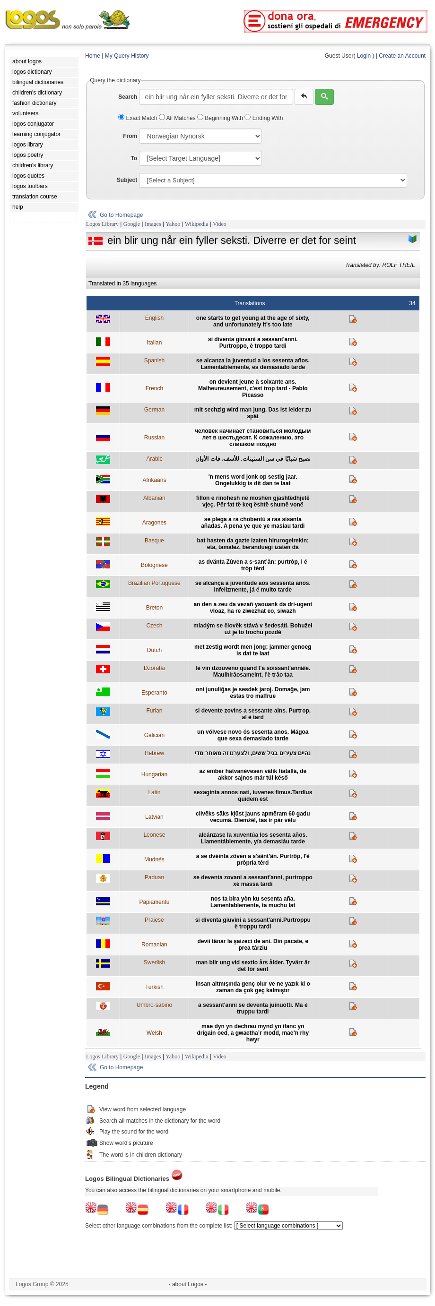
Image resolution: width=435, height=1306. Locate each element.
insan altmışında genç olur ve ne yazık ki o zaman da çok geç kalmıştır (253, 987)
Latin (154, 792)
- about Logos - (188, 1284)
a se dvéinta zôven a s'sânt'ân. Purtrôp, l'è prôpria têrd (253, 859)
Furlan (154, 710)
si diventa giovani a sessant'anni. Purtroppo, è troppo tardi (253, 342)
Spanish (154, 360)
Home (92, 55)
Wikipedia (197, 224)
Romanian (154, 944)
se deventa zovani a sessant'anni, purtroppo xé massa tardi (253, 880)
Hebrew (154, 753)
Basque (154, 540)
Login (364, 55)
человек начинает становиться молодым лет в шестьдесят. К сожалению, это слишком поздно (253, 437)
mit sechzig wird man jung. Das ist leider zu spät (253, 413)
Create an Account (402, 55)
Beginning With (220, 118)
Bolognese (154, 565)
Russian (154, 437)
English (154, 318)
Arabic (154, 458)
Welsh (154, 1033)
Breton (154, 607)
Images (153, 224)
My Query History (127, 55)
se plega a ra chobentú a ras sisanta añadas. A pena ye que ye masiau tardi (252, 522)
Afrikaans (154, 480)
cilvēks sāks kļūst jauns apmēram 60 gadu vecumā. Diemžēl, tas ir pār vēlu (253, 817)
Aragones (154, 522)
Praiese (154, 920)
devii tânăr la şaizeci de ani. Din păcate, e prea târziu (252, 944)
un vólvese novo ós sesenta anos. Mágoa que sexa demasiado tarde (252, 735)
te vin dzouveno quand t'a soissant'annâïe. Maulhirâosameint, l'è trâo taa (252, 671)
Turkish (154, 987)
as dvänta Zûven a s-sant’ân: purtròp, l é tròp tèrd (253, 565)
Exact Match (138, 118)
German (154, 409)
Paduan (154, 877)
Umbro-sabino (154, 1005)
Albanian (154, 498)
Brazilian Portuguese (154, 583)
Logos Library (102, 224)
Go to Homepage (121, 215)
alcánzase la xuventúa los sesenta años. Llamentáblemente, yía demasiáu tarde (253, 838)
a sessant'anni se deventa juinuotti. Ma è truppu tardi (253, 1008)
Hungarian (154, 774)
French (154, 388)
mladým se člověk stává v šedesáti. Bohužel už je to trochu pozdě (252, 629)
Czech (154, 625)
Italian (154, 342)
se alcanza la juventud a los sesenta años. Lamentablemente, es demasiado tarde (253, 363)
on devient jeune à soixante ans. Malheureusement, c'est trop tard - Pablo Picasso (253, 388)
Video (219, 224)
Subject (127, 180)
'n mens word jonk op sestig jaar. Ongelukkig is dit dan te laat (253, 480)
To (133, 158)
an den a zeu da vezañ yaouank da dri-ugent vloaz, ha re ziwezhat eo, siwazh (252, 607)
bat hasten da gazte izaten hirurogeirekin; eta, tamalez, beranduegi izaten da (253, 543)
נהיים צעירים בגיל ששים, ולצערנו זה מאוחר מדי (253, 753)
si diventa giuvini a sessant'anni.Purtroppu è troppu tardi (253, 923)
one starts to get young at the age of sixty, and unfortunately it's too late (253, 321)
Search (127, 97)
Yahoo (172, 224)
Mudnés (154, 859)
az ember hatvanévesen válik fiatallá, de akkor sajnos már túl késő (252, 774)
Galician (154, 735)
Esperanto (154, 692)
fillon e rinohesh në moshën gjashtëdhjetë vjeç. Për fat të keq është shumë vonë (253, 501)
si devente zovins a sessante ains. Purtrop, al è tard (253, 714)
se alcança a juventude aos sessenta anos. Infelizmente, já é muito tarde (253, 586)
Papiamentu (154, 902)
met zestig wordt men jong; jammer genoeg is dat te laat (252, 650)
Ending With (263, 118)
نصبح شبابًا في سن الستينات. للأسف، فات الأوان (252, 458)
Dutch (154, 650)
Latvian (154, 817)
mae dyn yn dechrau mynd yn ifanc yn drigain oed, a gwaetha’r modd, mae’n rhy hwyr (253, 1033)
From (130, 136)
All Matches (178, 118)
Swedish (154, 962)
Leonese (154, 835)
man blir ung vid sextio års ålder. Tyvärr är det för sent (253, 965)
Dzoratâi (154, 668)
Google (131, 224)
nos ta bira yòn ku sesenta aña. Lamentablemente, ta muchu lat (252, 902)
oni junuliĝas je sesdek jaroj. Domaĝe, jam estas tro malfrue (253, 692)
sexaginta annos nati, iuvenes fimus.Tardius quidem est (252, 795)
